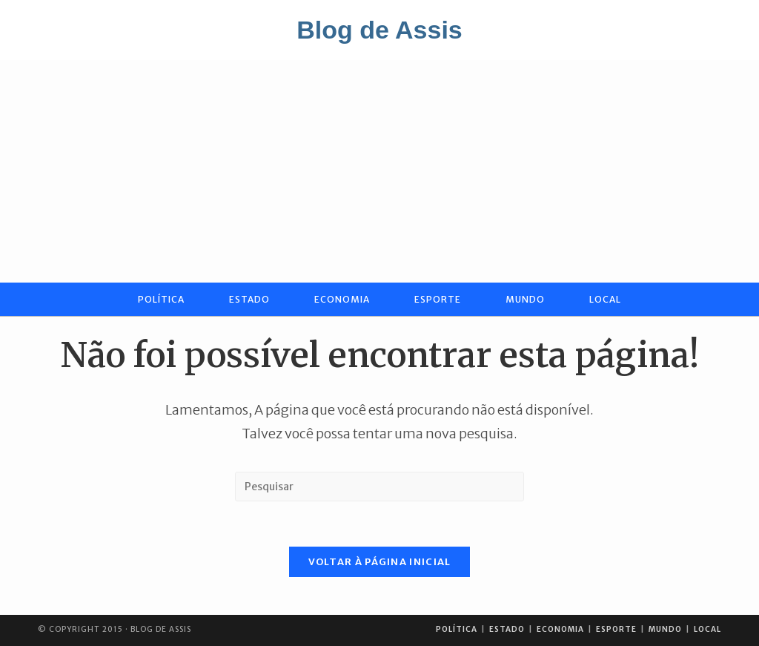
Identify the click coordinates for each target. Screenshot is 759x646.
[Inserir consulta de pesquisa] (379, 486)
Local (707, 629)
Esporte (616, 629)
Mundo (665, 629)
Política (456, 629)
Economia (560, 629)
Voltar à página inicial (379, 562)
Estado (507, 629)
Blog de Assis (379, 30)
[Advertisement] (379, 171)
